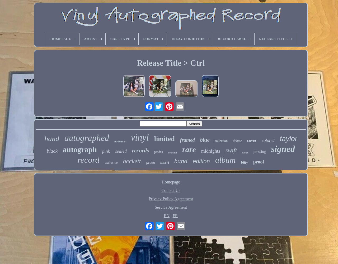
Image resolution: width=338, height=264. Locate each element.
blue (205, 140)
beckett (132, 161)
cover (252, 140)
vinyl (140, 137)
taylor (288, 139)
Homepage (171, 182)
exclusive (111, 163)
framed (187, 140)
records (140, 150)
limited (164, 139)
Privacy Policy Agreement (171, 199)
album (225, 160)
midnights (210, 151)
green (150, 162)
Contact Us (170, 190)
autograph (80, 149)
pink (106, 151)
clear (245, 152)
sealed (120, 151)
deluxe (237, 141)
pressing (259, 152)
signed (283, 149)
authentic (120, 141)
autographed (86, 138)
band (180, 161)
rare (189, 149)
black (52, 151)
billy (244, 162)
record (89, 160)
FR (175, 215)
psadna (158, 152)
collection (221, 141)
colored (268, 140)
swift (231, 150)
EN (167, 215)
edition (201, 161)
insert (164, 163)
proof (258, 162)
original (172, 152)
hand (51, 139)
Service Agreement (171, 207)
